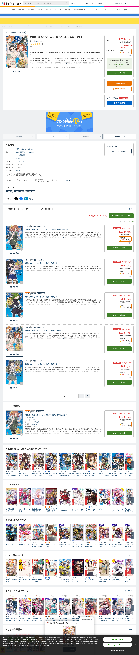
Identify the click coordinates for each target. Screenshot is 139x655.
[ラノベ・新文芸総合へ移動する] (24, 30)
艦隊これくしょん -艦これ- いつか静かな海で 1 (105, 478)
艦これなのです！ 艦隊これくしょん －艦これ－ (131, 478)
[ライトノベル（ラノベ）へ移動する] (37, 30)
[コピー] (31, 202)
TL (97, 10)
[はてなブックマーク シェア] (26, 202)
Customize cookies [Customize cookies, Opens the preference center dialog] (117, 650)
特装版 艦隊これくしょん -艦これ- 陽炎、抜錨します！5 (46, 334)
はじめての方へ (119, 92)
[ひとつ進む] (81, 399)
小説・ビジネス (51, 10)
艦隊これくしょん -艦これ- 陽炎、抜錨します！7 (43, 267)
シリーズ (59, 140)
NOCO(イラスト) (33, 156)
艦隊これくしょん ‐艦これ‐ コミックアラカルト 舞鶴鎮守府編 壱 (51, 478)
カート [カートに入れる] (119, 251)
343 (18, 174)
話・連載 (31, 10)
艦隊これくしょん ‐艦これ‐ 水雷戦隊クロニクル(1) (65, 478)
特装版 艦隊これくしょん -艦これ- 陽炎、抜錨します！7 (46, 233)
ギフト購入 (112, 150)
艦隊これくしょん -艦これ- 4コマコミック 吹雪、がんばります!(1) (38, 478)
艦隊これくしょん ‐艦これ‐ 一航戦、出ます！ (24, 478)
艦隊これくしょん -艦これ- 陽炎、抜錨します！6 (43, 300)
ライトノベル (20, 165)
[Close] (135, 644)
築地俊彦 (36, 45)
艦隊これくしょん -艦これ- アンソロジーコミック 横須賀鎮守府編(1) (78, 478)
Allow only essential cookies (117, 645)
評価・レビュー (120, 140)
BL (90, 10)
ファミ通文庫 (20, 159)
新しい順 (130, 225)
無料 (125, 10)
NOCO (48, 45)
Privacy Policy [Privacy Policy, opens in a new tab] (45, 645)
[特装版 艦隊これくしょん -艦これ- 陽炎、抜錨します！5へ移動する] (72, 30)
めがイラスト (30, 195)
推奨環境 (66, 184)
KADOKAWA (20, 162)
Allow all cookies (117, 639)
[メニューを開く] (136, 3)
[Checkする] (26, 70)
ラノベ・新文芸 (65, 10)
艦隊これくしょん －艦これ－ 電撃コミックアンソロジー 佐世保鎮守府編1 (91, 478)
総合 (13, 10)
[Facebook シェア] (21, 202)
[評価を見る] (36, 49)
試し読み (17, 75)
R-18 (118, 10)
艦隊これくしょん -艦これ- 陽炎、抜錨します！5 (43, 368)
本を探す (73, 3)
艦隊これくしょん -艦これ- (24, 153)
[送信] (67, 3)
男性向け (9, 195)
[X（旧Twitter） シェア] (16, 202)
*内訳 (129, 59)
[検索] (67, 3)
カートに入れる (119, 77)
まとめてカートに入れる (121, 219)
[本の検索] (29, 3)
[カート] (127, 3)
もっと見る (129, 213)
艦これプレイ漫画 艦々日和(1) (117, 478)
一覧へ (131, 633)
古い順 (122, 225)
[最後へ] (87, 399)
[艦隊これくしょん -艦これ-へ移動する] (51, 30)
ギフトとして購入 (119, 155)
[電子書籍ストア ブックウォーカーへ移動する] (10, 30)
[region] (69, 645)
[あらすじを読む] (66, 64)
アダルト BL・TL (108, 10)
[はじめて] (109, 3)
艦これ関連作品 (19, 195)
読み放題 (21, 10)
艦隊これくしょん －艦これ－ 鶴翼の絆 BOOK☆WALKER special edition (11, 478)
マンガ (40, 10)
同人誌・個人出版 (79, 10)
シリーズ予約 (112, 102)
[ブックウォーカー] (11, 3)
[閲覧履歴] (119, 3)
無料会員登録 (119, 87)
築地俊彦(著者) (21, 156)
